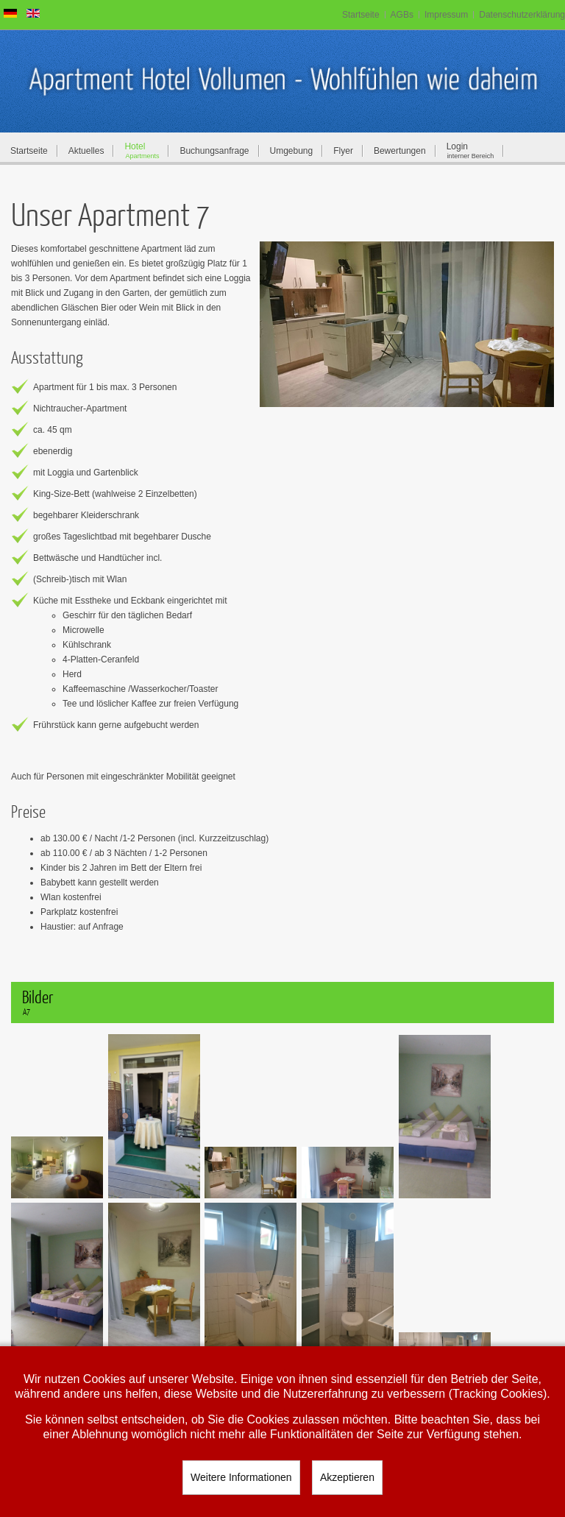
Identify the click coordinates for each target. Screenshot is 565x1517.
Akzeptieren (347, 1477)
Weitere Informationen (241, 1477)
